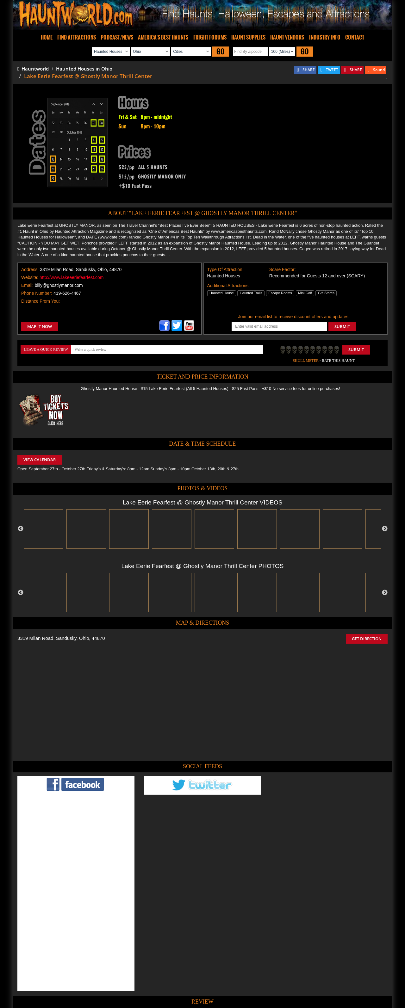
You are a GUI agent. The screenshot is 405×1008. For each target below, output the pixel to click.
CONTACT (354, 37)
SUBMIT (342, 326)
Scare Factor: (282, 269)
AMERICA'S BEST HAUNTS (163, 37)
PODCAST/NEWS (117, 37)
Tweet (183, 969)
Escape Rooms (308, 984)
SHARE (308, 69)
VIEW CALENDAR (39, 459)
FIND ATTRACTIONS (76, 37)
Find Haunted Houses (104, 984)
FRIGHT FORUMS (210, 37)
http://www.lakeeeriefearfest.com (73, 277)
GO (220, 51)
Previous (20, 529)
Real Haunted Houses (270, 984)
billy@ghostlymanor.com (59, 285)
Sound (379, 69)
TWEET (332, 69)
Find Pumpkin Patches (193, 984)
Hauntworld (33, 68)
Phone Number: (36, 293)
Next (385, 529)
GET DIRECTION (367, 638)
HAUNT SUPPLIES (248, 37)
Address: (30, 269)
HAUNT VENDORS (287, 37)
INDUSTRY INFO (324, 37)
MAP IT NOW (39, 326)
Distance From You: (40, 301)
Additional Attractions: (228, 285)
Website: (29, 277)
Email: (27, 285)
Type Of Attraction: (225, 269)
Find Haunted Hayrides (148, 984)
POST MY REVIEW (168, 941)
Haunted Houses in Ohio (84, 68)
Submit (356, 349)
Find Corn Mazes (232, 984)
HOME (47, 37)
